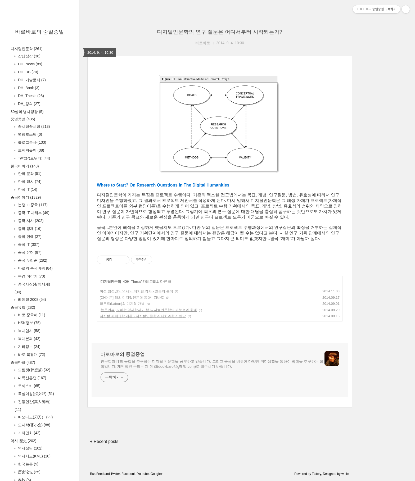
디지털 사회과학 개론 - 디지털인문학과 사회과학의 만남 (143, 316)
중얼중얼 (23, 119)
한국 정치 (29, 181)
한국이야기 (25, 166)
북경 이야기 (31, 276)
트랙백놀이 (30, 150)
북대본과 (28, 339)
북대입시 (28, 331)
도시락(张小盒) (33, 425)
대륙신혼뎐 (31, 378)
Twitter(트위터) (33, 158)
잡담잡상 (28, 56)
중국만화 (23, 362)
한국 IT (27, 189)
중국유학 (23, 307)
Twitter (115, 474)
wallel (345, 474)
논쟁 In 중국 (32, 205)
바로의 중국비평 (35, 268)
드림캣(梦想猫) (33, 370)
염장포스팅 (29, 134)
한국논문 (27, 464)
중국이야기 (26, 197)
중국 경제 (29, 228)
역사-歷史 (23, 441)
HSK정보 (28, 323)
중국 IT (28, 244)
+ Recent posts (104, 441)
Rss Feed (96, 474)
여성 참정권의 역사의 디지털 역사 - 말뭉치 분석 (136, 291)
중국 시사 (30, 221)
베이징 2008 (31, 299)
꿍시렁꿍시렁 (33, 126)
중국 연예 (29, 236)
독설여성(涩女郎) (35, 394)
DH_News (29, 64)
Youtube (143, 474)
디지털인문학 (27, 49)
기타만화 (28, 433)
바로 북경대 (31, 354)
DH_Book (28, 88)
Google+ (157, 474)
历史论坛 (28, 472)
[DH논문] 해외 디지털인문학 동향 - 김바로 (132, 298)
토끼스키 (28, 386)
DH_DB (27, 72)
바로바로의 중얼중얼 (39, 32)
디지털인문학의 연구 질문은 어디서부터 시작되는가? (219, 32)
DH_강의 (28, 104)
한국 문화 (29, 173)
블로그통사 (31, 142)
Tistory (316, 474)
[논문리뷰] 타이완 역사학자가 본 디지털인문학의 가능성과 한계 (148, 310)
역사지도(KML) (34, 456)
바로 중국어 (31, 315)
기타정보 (28, 346)
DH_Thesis (30, 96)
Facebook (128, 474)
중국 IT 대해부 (33, 213)
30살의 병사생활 (27, 112)
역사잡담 (29, 448)
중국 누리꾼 (32, 260)
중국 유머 (29, 252)
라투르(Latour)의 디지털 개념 (122, 304)
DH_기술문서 (31, 80)
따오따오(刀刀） (35, 417)
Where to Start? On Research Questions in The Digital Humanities (163, 185)
